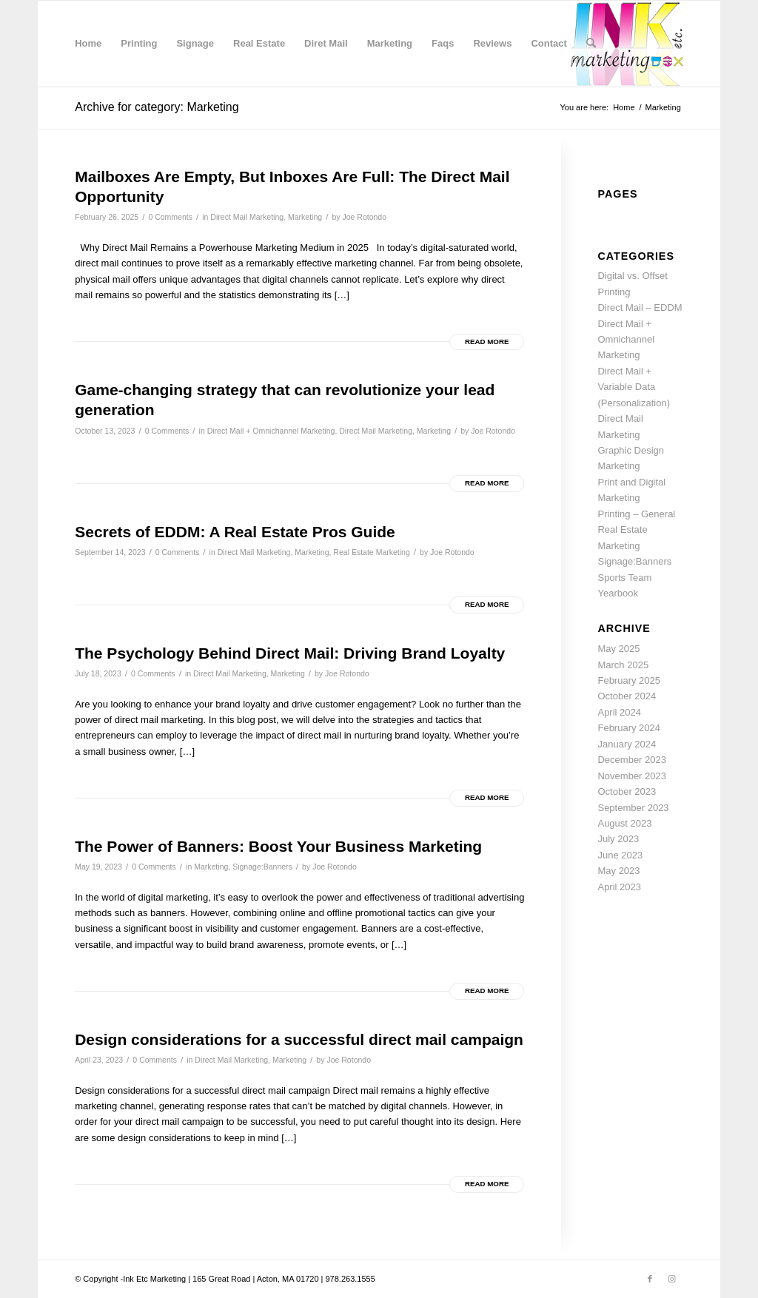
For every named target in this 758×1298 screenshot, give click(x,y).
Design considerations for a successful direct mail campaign (299, 1039)
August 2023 (624, 823)
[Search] (591, 44)
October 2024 (626, 696)
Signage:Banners (262, 866)
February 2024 (628, 727)
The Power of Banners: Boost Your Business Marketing (278, 846)
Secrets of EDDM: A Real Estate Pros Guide (235, 531)
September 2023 (632, 807)
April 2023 (619, 886)
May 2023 (618, 870)
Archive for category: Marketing (156, 107)
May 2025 (618, 648)
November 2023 (631, 775)
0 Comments (170, 216)
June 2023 (620, 855)
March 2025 (622, 664)
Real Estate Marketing (371, 552)
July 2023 (618, 838)
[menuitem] (88, 44)
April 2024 (619, 712)
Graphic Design (630, 450)
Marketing (305, 216)
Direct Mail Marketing (247, 216)
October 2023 (626, 791)
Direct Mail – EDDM (639, 307)
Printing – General (636, 513)
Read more (487, 341)
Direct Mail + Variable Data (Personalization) (633, 387)
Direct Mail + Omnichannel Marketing (271, 430)
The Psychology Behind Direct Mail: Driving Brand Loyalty (290, 653)
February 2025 (628, 680)
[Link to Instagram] (672, 1279)
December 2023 (631, 759)
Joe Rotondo (364, 216)
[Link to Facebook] (650, 1279)
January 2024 (626, 744)
